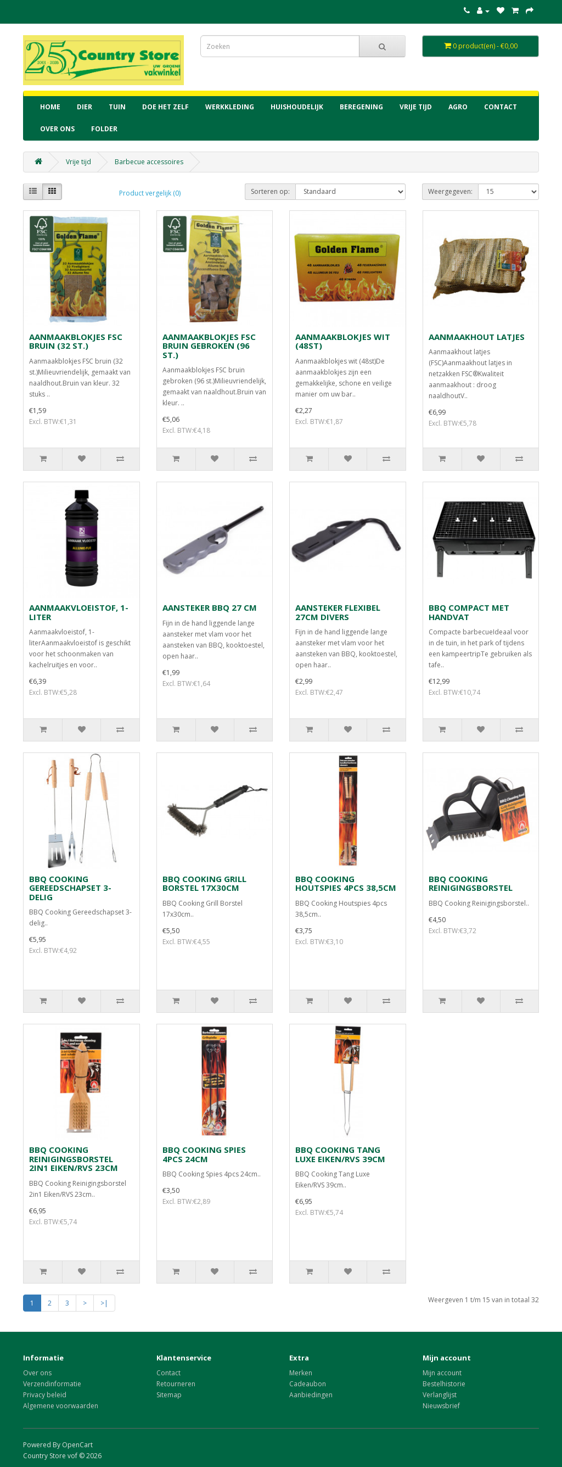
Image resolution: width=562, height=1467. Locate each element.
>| (104, 1303)
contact (500, 106)
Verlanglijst (440, 1394)
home (50, 106)
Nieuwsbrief (441, 1405)
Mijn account (442, 1372)
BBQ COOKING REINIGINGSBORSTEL (471, 883)
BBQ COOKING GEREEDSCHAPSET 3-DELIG (70, 887)
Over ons (57, 128)
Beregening (361, 106)
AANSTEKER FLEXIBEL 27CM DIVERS (337, 612)
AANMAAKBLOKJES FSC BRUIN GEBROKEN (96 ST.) (209, 345)
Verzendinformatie (52, 1383)
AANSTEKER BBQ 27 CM (209, 607)
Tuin (117, 106)
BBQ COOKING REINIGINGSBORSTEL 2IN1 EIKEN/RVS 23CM (73, 1158)
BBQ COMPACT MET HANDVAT (469, 612)
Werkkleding (229, 106)
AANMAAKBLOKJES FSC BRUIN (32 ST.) (75, 341)
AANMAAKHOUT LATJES (477, 336)
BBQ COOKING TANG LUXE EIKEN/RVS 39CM (340, 1154)
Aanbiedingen (311, 1394)
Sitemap (169, 1394)
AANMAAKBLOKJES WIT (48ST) (342, 341)
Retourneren (175, 1383)
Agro (458, 106)
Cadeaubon (307, 1383)
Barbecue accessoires (149, 161)
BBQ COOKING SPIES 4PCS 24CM (204, 1154)
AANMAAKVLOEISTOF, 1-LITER (78, 612)
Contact (168, 1372)
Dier (84, 106)
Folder (104, 128)
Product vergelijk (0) (150, 193)
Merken (300, 1372)
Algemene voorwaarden (60, 1405)
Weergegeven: (450, 191)
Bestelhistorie (444, 1383)
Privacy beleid (44, 1394)
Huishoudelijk (297, 106)
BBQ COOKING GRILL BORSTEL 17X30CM (204, 883)
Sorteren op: (270, 191)
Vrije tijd (416, 106)
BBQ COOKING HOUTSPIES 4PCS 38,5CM (345, 883)
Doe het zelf (165, 106)
